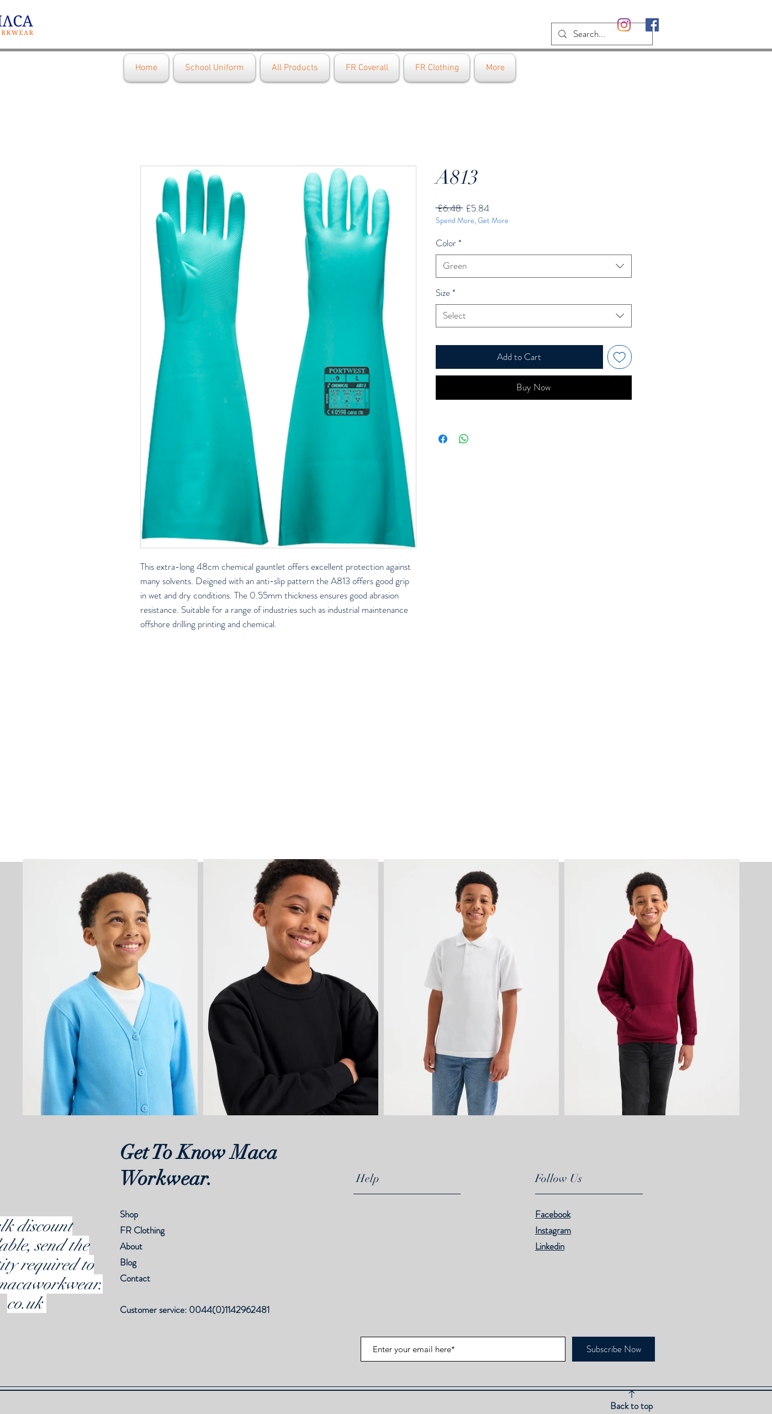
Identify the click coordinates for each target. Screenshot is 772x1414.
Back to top (631, 1405)
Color (449, 243)
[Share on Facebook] (443, 439)
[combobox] (534, 266)
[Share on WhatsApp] (463, 439)
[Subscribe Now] (613, 1349)
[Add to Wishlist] (619, 357)
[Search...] (601, 34)
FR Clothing (142, 1230)
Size (446, 293)
